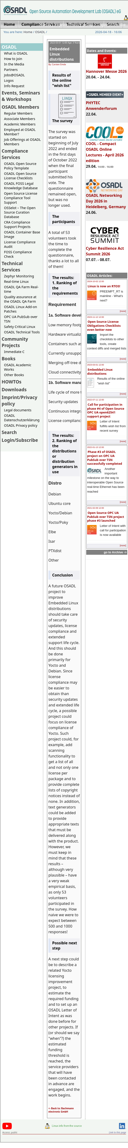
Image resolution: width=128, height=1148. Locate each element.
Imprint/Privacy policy (73, 24)
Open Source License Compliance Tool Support (20, 198)
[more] (123, 311)
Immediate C (14, 351)
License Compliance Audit (19, 244)
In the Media (14, 64)
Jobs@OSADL (14, 75)
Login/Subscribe (111, 24)
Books (8, 358)
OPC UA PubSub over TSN (21, 318)
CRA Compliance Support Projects (17, 224)
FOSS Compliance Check (18, 254)
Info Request (14, 86)
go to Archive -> (115, 552)
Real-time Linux (16, 281)
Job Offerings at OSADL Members (22, 141)
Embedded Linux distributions (100, 371)
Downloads (14, 389)
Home (44, 24)
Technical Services (12, 266)
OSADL (40, 32)
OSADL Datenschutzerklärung (21, 417)
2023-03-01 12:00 (95, 365)
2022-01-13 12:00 (95, 447)
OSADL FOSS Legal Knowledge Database (21, 185)
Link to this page (117, 1132)
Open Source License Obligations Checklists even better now (104, 325)
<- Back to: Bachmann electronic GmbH (61, 1110)
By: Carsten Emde (57, 64)
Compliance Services (15, 154)
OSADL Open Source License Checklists (20, 175)
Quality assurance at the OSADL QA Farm (20, 299)
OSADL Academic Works (17, 367)
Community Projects (15, 342)
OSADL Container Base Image (22, 234)
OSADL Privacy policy (20, 425)
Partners (11, 69)
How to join (13, 58)
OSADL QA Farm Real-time (21, 289)
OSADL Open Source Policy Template (20, 165)
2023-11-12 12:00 (95, 317)
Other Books (14, 375)
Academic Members (19, 124)
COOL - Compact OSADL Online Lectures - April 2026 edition (105, 150)
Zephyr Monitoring (19, 276)
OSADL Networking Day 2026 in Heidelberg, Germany (106, 199)
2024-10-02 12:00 (95, 281)
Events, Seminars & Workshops (21, 96)
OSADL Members (20, 107)
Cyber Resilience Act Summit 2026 (105, 249)
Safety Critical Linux (19, 326)
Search (9, 432)
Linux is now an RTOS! (104, 286)
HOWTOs (11, 381)
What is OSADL (16, 53)
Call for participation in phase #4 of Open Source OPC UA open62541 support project (105, 410)
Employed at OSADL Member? (20, 131)
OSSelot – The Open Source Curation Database (19, 212)
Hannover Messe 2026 (106, 69)
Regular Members (18, 113)
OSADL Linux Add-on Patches (20, 309)
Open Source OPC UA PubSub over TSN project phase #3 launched (105, 517)
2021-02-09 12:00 (95, 508)
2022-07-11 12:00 (95, 400)
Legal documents (17, 410)
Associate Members (19, 118)
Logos (9, 80)
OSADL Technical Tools (22, 332)
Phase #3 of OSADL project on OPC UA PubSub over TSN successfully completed (104, 458)
